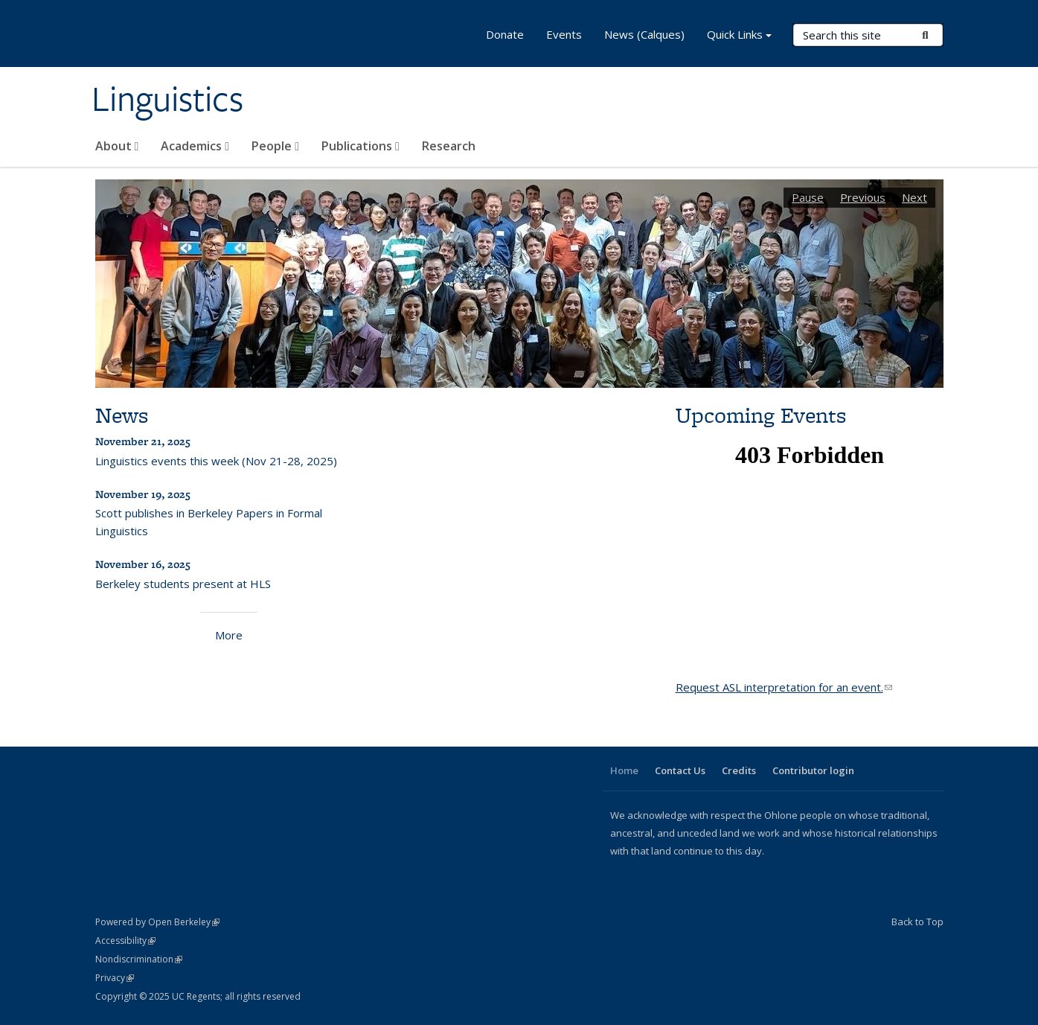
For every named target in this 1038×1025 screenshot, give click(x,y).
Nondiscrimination (138, 959)
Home (624, 770)
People (275, 146)
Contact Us (680, 770)
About (117, 146)
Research (448, 146)
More (229, 635)
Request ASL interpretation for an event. (784, 687)
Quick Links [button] (739, 36)
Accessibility (125, 940)
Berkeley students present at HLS (183, 583)
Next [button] (914, 197)
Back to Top (917, 921)
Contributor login (813, 770)
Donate (505, 34)
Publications (360, 146)
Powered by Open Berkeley (157, 922)
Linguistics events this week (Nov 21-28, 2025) (216, 460)
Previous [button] (862, 197)
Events (564, 34)
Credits (739, 770)
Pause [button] (808, 197)
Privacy (114, 977)
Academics (195, 146)
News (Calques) (644, 34)
